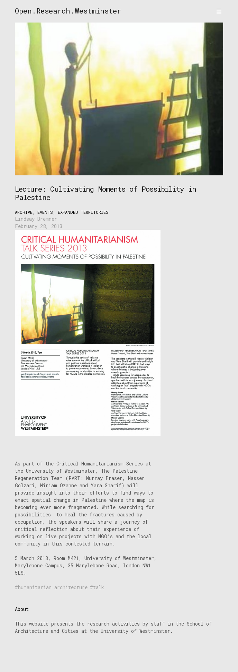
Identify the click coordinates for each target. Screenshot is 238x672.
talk (98, 587)
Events (45, 212)
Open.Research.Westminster (68, 11)
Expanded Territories (83, 212)
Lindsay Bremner (36, 219)
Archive (24, 212)
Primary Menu (219, 11)
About (22, 609)
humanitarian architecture (53, 587)
